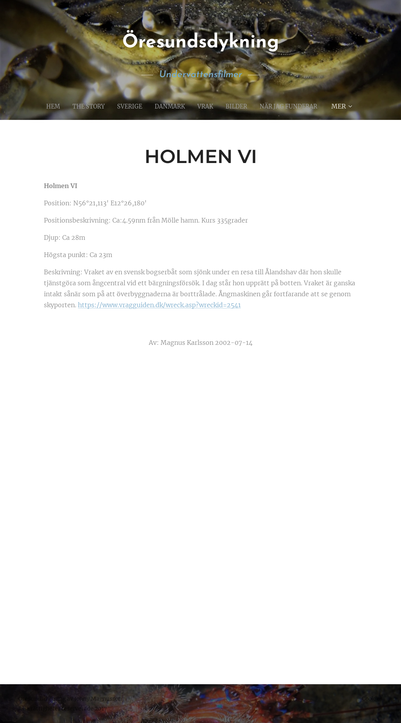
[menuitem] (46, 106)
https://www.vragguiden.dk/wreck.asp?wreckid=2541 (159, 305)
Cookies (372, 698)
